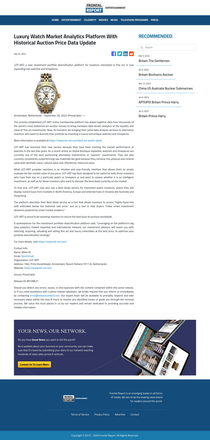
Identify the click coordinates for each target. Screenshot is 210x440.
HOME (55, 19)
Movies (103, 19)
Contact (135, 414)
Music (114, 19)
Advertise (120, 414)
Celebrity (90, 19)
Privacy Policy (102, 414)
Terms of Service (80, 414)
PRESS (154, 19)
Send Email (27, 256)
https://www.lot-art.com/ (52, 241)
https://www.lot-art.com (38, 267)
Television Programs (134, 19)
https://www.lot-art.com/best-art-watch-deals (75, 140)
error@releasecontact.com (45, 295)
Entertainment (71, 19)
